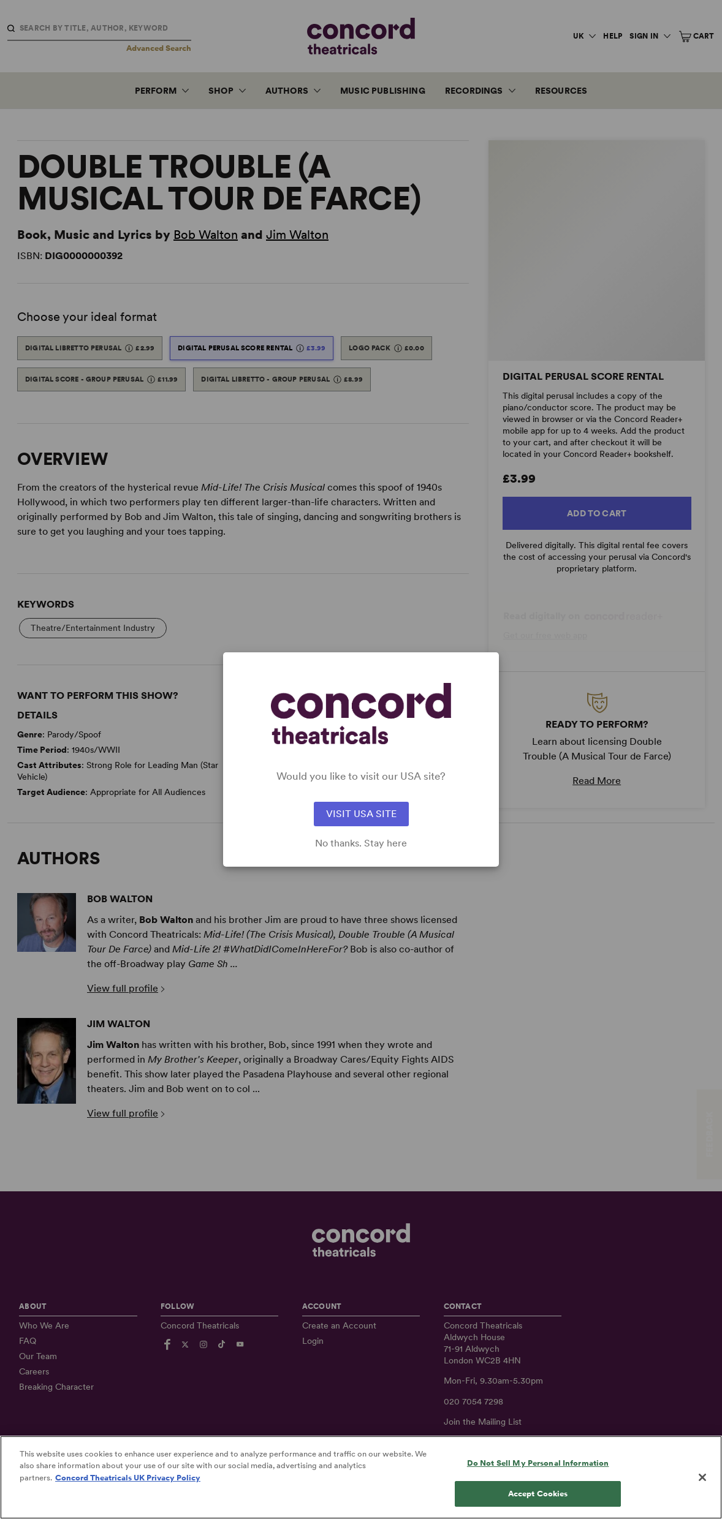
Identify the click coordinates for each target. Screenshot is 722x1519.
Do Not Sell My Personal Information (538, 1484)
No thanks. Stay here (361, 843)
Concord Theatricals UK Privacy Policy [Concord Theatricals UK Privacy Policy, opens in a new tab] (127, 1499)
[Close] (702, 1498)
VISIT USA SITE (361, 814)
